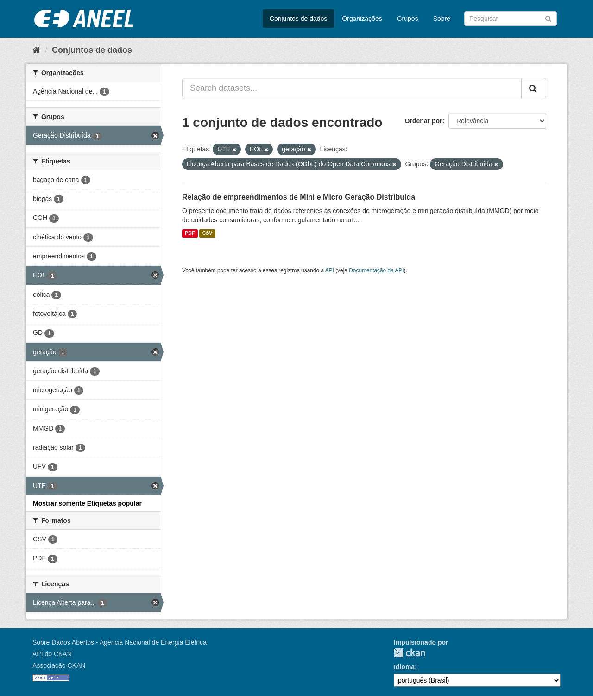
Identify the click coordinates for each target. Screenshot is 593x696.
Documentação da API (376, 270)
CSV (207, 233)
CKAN (409, 653)
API (329, 270)
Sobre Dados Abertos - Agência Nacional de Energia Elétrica (119, 642)
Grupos (407, 18)
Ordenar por (423, 121)
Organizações (362, 18)
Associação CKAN (58, 665)
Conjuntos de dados (299, 18)
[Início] (36, 50)
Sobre (441, 18)
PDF (190, 233)
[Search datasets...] (352, 88)
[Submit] (548, 18)
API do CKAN (52, 654)
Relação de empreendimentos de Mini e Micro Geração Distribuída (298, 197)
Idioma (404, 667)
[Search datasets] (510, 18)
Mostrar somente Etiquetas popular (87, 503)
